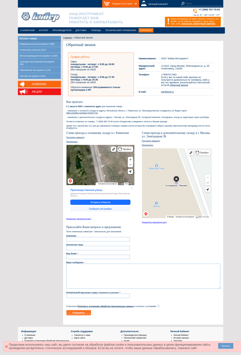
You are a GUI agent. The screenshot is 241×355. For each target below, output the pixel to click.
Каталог (43, 30)
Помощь (96, 30)
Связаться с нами (82, 340)
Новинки (39, 84)
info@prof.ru (167, 92)
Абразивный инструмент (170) (35, 70)
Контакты (146, 30)
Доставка (81, 30)
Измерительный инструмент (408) (37, 44)
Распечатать (72, 142)
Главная (67, 37)
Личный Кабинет (181, 340)
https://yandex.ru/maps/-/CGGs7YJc (82, 113)
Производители (61, 30)
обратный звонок (179, 85)
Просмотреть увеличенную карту (79, 219)
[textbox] (203, 3)
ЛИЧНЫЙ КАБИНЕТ (158, 4)
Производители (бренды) (135, 340)
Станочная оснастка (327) (33, 50)
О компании (27, 30)
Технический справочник (120, 30)
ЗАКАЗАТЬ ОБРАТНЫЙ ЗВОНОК (198, 24)
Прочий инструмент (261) (33, 76)
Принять (225, 346)
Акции (37, 91)
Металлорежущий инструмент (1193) (39, 56)
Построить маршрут (75, 137)
